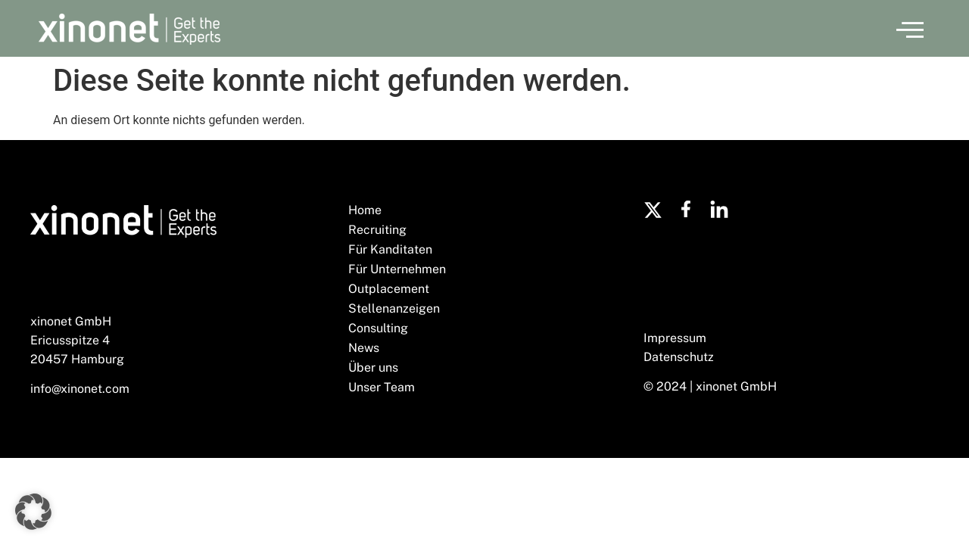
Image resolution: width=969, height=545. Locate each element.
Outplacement (388, 289)
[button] (910, 28)
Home (365, 210)
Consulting (378, 328)
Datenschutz (678, 357)
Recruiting (377, 230)
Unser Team (381, 387)
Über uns (373, 367)
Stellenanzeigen (394, 308)
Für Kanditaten (390, 249)
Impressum (674, 338)
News (363, 348)
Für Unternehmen (397, 269)
